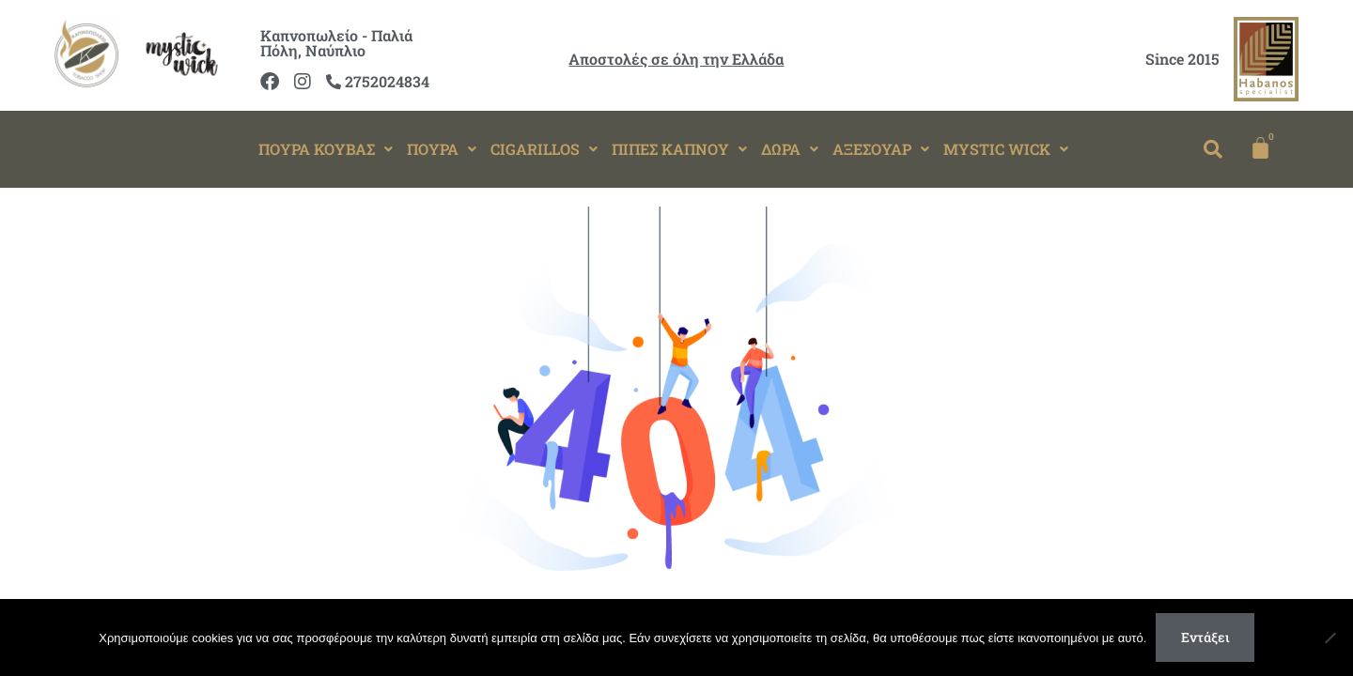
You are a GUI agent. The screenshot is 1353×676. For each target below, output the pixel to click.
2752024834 (377, 81)
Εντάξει (1205, 637)
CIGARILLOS (544, 149)
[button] (325, 149)
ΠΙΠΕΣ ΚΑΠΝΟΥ (679, 149)
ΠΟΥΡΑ (441, 149)
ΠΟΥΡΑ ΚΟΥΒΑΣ (325, 149)
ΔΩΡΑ (789, 149)
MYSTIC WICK (1005, 149)
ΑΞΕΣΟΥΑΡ (880, 149)
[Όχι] (1329, 637)
